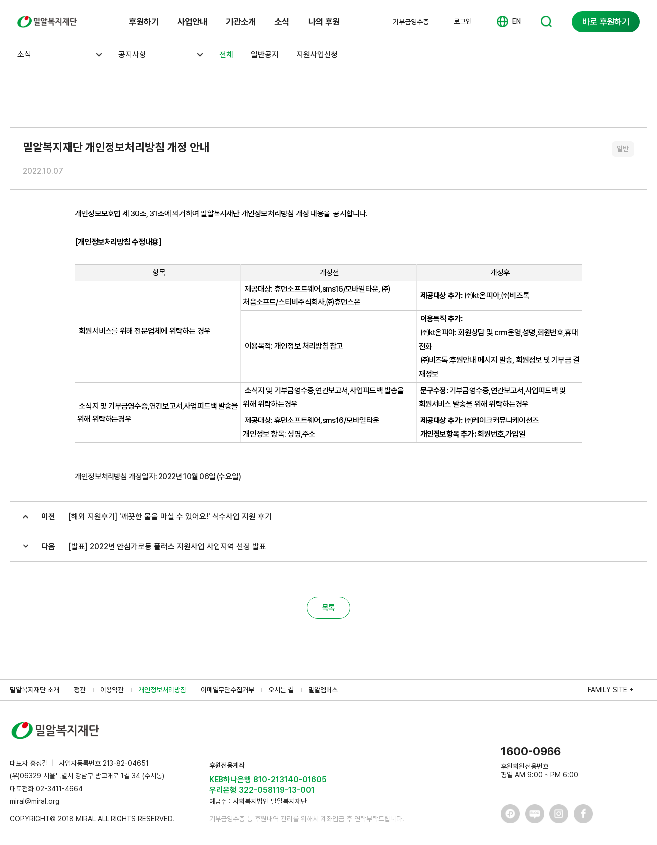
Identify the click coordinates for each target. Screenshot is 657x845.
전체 (226, 54)
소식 (281, 21)
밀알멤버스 (323, 690)
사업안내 (192, 21)
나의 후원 (324, 21)
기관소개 (241, 21)
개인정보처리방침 (162, 690)
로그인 (463, 21)
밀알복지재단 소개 (34, 690)
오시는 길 (281, 690)
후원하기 (144, 21)
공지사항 (132, 54)
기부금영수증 (411, 22)
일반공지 (265, 54)
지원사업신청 (317, 54)
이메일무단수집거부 (227, 690)
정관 (80, 690)
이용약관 (112, 690)
